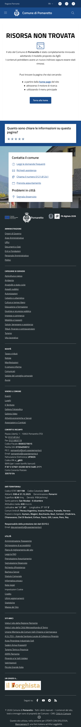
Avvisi (7, 380)
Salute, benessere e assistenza (19, 324)
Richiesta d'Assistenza (15, 567)
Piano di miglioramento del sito (19, 549)
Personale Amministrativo (17, 255)
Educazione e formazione (16, 306)
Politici (8, 260)
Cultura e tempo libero (15, 302)
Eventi (8, 396)
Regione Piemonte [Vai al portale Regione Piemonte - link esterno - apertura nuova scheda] (12, 3)
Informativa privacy (14, 580)
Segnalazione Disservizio (16, 563)
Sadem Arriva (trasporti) (16, 645)
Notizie (8, 358)
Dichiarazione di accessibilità (18, 545)
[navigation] (5, 12)
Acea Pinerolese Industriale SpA (19, 640)
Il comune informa (13, 366)
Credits (8, 593)
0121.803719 (15, 440)
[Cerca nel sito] (73, 13)
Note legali (10, 585)
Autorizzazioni (11, 293)
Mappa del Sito (12, 607)
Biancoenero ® (22, 724)
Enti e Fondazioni (13, 251)
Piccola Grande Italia (14, 667)
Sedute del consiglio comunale (19, 375)
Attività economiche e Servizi (18, 418)
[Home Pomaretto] (31, 13)
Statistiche (10, 602)
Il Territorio (9, 404)
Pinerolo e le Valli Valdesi (16, 658)
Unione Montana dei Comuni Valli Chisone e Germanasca (31, 631)
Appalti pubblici (12, 289)
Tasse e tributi (11, 353)
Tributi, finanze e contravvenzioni (20, 328)
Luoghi (8, 400)
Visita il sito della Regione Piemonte (21, 623)
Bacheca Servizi (12, 571)
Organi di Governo (13, 233)
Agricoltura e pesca (13, 276)
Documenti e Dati (13, 246)
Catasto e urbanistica (14, 298)
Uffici (7, 242)
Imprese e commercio (14, 315)
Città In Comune (63, 713)
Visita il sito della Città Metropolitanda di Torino (26, 627)
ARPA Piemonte (12, 654)
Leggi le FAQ (10, 554)
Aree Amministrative (14, 238)
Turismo (8, 333)
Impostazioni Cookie (14, 589)
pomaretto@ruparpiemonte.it (24, 453)
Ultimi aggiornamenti (14, 598)
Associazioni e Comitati (15, 422)
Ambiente (9, 280)
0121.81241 (14, 437)
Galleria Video (11, 413)
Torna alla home (40, 100)
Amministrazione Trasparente (18, 541)
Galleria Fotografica (14, 409)
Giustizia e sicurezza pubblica (18, 311)
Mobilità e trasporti (13, 320)
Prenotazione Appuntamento (18, 558)
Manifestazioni (11, 362)
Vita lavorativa (11, 337)
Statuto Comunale (13, 576)
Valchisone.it (10, 662)
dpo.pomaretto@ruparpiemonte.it (26, 527)
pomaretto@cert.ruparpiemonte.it (26, 450)
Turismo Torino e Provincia (16, 649)
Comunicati (10, 371)
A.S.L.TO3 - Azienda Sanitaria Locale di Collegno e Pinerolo (31, 636)
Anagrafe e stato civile (15, 284)
